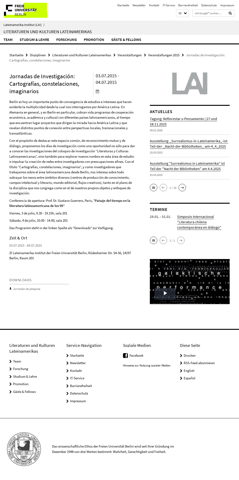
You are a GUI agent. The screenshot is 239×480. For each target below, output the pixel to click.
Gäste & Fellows (126, 39)
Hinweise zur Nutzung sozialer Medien (146, 365)
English (189, 370)
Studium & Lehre (34, 39)
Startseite (123, 5)
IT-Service (169, 5)
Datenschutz (209, 5)
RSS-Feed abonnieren (199, 363)
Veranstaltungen (130, 55)
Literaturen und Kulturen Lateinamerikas (48, 31)
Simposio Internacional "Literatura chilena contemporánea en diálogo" (199, 222)
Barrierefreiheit (188, 5)
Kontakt (154, 5)
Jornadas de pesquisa (26, 289)
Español (189, 378)
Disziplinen (38, 55)
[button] (182, 13)
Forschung (66, 39)
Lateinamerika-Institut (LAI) (24, 24)
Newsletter (139, 5)
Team (8, 39)
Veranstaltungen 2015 (163, 55)
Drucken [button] (190, 355)
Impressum (227, 5)
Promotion (94, 39)
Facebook (136, 355)
